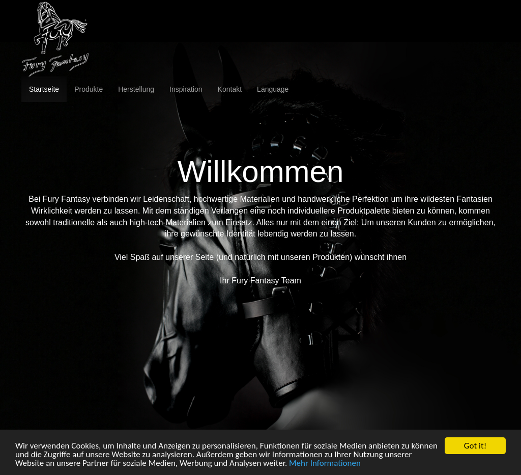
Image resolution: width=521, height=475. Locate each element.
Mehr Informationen (325, 463)
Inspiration (185, 89)
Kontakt (230, 89)
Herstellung (136, 89)
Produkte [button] (88, 89)
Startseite (44, 89)
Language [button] (272, 89)
